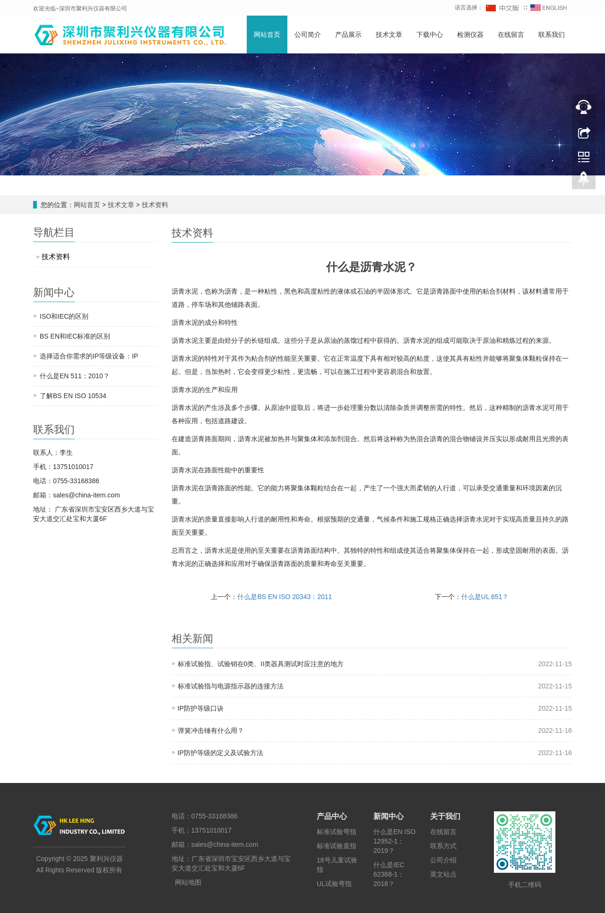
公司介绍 (443, 860)
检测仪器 (470, 34)
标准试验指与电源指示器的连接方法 (231, 686)
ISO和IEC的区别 (64, 316)
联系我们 (551, 34)
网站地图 (188, 882)
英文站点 (443, 874)
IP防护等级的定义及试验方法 (220, 752)
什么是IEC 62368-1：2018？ (388, 874)
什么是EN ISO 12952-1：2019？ (394, 841)
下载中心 (429, 34)
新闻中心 (388, 816)
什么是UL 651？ (485, 596)
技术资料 (154, 205)
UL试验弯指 (334, 883)
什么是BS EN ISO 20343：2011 (284, 596)
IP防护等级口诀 (201, 708)
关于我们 (445, 816)
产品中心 (332, 816)
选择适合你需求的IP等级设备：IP (89, 356)
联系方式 (443, 846)
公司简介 (307, 34)
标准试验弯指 (336, 831)
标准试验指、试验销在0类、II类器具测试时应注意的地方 (261, 664)
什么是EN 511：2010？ (75, 376)
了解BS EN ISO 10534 (73, 396)
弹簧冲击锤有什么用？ (211, 730)
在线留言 (511, 34)
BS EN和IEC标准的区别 (75, 336)
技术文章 (389, 34)
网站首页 (267, 34)
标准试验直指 (336, 846)
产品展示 (348, 34)
